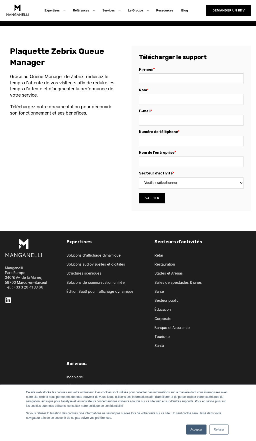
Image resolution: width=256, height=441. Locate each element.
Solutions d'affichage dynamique (93, 255)
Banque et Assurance (172, 327)
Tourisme (162, 336)
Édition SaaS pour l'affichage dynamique (100, 291)
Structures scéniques (83, 273)
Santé (159, 291)
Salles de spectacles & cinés (178, 282)
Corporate (163, 318)
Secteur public (166, 300)
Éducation (162, 309)
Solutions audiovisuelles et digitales (95, 264)
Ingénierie (74, 377)
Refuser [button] (219, 429)
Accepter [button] (196, 429)
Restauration (164, 264)
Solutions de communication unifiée (95, 282)
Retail (159, 255)
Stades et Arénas (168, 273)
